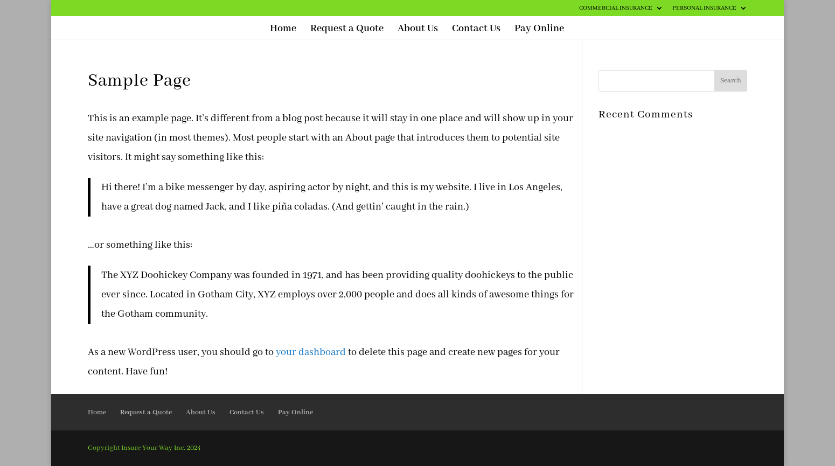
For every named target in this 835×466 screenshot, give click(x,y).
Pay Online (539, 30)
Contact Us (476, 30)
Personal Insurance (704, 8)
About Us (418, 30)
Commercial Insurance (615, 8)
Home (283, 30)
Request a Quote (347, 30)
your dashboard (311, 352)
